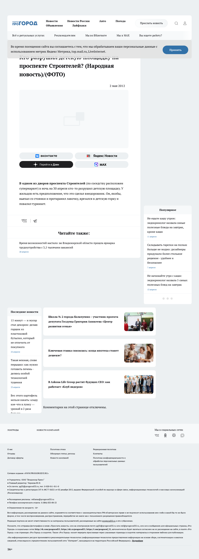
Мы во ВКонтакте (96, 35)
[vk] (25, 220)
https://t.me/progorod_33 (98, 529)
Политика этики (58, 449)
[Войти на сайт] (184, 23)
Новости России (78, 21)
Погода (121, 21)
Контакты (97, 453)
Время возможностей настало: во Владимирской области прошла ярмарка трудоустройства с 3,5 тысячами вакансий (73, 247)
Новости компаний (59, 458)
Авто (102, 21)
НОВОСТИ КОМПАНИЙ (48, 430)
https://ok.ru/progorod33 (73, 529)
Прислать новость (151, 23)
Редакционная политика (104, 449)
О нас (10, 449)
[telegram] (36, 220)
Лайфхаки (79, 25)
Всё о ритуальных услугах (28, 35)
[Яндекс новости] (102, 155)
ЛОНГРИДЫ (13, 430)
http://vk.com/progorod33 (47, 529)
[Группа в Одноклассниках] (165, 435)
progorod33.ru (108, 521)
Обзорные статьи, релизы (62, 453)
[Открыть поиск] (176, 23)
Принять (175, 50)
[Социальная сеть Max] (102, 164)
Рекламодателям (64, 35)
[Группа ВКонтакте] (46, 155)
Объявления (54, 25)
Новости (52, 21)
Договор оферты (15, 458)
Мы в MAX (123, 35)
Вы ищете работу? (150, 35)
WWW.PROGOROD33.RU (36, 473)
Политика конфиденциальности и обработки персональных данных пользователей (109, 461)
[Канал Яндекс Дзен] (46, 164)
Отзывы (11, 453)
